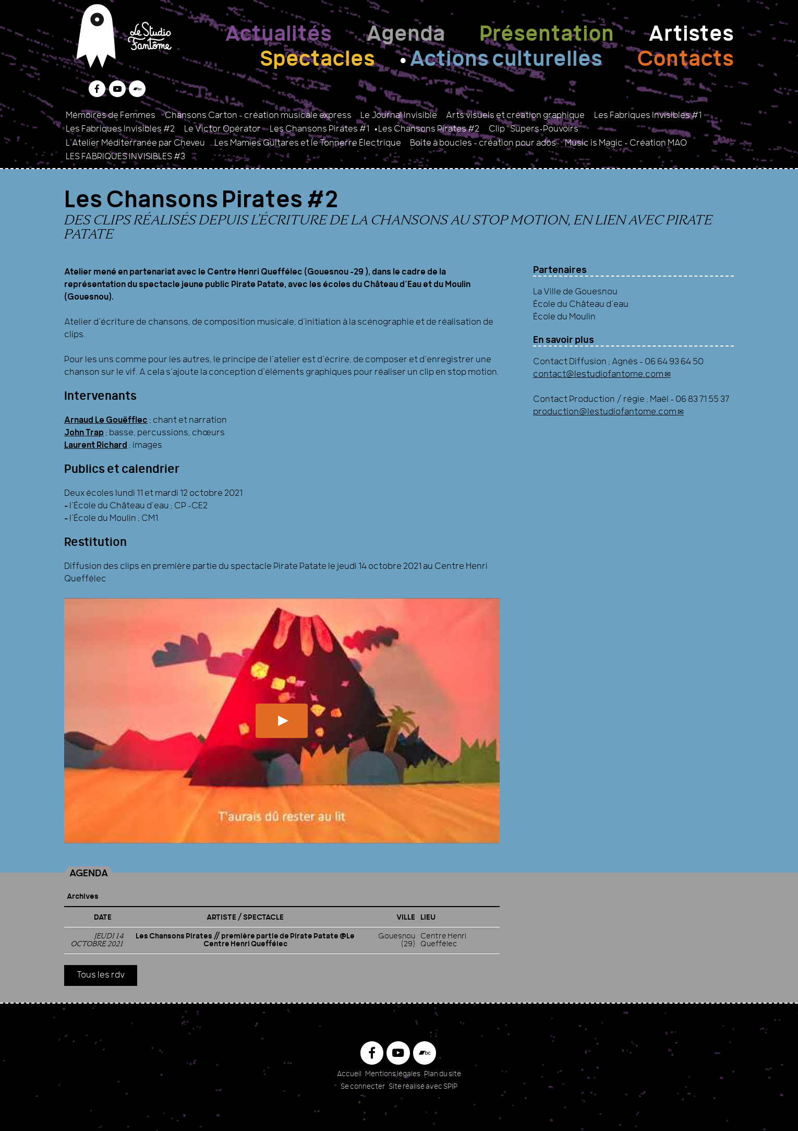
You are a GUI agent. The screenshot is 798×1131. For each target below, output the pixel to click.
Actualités (278, 35)
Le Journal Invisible (398, 116)
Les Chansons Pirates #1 (319, 129)
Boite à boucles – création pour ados (483, 143)
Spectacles (317, 60)
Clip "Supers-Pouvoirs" (535, 129)
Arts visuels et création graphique (515, 116)
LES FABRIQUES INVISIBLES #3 (125, 157)
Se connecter (363, 1087)
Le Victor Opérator (222, 129)
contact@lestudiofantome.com (598, 375)
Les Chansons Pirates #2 (428, 129)
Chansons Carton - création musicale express (258, 116)
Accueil (349, 1074)
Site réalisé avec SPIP (423, 1087)
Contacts (685, 60)
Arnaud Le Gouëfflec (106, 420)
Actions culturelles (505, 60)
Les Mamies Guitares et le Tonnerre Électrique (307, 143)
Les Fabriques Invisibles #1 (648, 116)
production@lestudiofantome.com (604, 412)
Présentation (546, 35)
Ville (405, 918)
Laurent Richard (95, 446)
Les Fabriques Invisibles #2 (120, 129)
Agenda (405, 35)
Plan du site (442, 1074)
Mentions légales (392, 1074)
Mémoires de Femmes (110, 116)
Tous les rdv (101, 975)
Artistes (691, 35)
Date (103, 918)
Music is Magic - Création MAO (626, 143)
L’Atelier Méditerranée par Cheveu (135, 143)
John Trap (84, 433)
